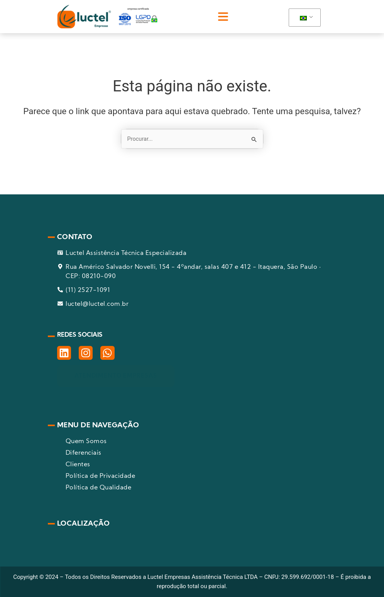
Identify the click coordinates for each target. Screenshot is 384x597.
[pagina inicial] (107, 17)
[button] (223, 17)
